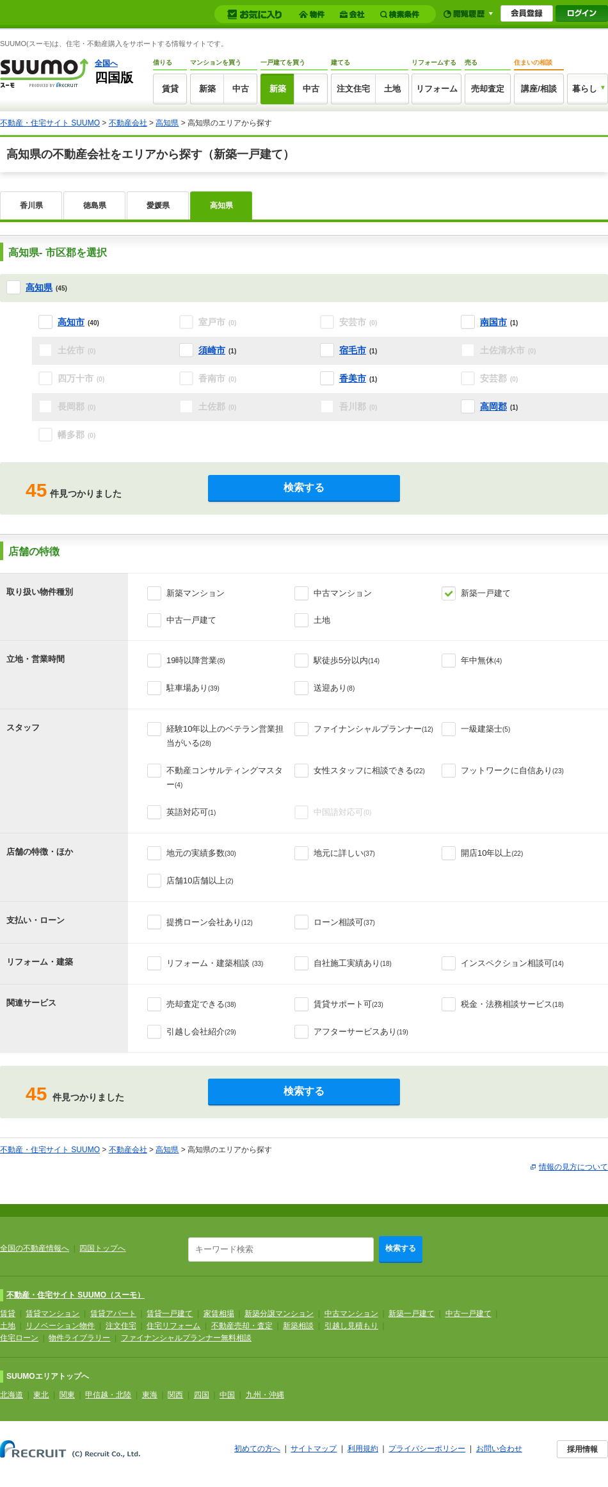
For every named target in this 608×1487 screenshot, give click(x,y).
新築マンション (195, 593)
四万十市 (81, 378)
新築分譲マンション (279, 1313)
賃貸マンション (52, 1313)
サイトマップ (314, 1448)
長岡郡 (76, 406)
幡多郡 (76, 435)
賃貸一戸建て (170, 1313)
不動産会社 (128, 122)
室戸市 (217, 322)
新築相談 (298, 1325)
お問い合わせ (499, 1448)
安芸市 (358, 322)
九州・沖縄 (265, 1394)
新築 (207, 88)
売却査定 (487, 88)
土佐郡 (217, 406)
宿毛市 (352, 350)
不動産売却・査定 (242, 1325)
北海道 (11, 1394)
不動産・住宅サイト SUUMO (50, 122)
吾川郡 (358, 406)
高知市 (71, 322)
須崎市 (211, 350)
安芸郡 (499, 378)
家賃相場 (219, 1313)
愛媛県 (158, 205)
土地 (392, 88)
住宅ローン (19, 1337)
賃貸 (170, 88)
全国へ (106, 63)
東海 (149, 1394)
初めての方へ (257, 1448)
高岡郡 (493, 406)
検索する (304, 487)
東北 (41, 1394)
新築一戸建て (486, 593)
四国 (201, 1394)
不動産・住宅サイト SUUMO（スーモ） (75, 1294)
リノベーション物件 (60, 1325)
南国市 (493, 322)
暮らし (584, 88)
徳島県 (94, 205)
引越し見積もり (351, 1325)
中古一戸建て (191, 620)
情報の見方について (573, 1166)
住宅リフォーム (173, 1325)
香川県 (31, 205)
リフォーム (437, 88)
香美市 (352, 378)
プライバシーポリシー (426, 1448)
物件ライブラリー (79, 1337)
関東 (67, 1394)
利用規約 (363, 1448)
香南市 (217, 378)
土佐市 (76, 350)
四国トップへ (102, 1248)
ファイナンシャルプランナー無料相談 (186, 1337)
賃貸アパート (113, 1313)
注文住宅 (353, 88)
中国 (227, 1394)
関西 (175, 1394)
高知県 (167, 122)
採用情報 (582, 1449)
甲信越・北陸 (108, 1394)
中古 (240, 88)
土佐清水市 (508, 350)
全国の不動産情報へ (34, 1248)
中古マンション (343, 593)
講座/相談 (539, 88)
